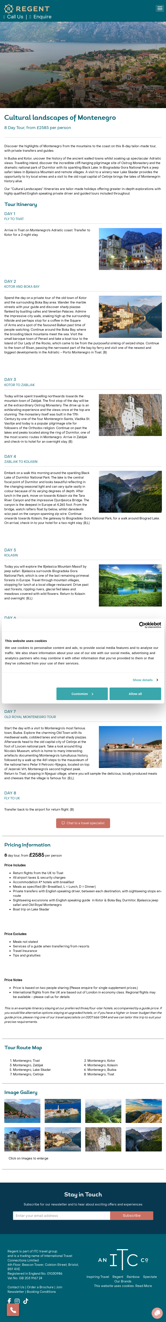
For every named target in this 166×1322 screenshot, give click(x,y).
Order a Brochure (40, 1287)
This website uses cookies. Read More (123, 1286)
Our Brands (122, 1281)
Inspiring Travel (98, 1277)
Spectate (150, 1277)
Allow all (135, 693)
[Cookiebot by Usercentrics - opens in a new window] (142, 625)
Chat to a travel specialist (83, 823)
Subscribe (132, 1215)
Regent (117, 1277)
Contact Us (16, 1287)
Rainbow (133, 1277)
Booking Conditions (41, 1292)
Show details (143, 680)
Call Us (14, 17)
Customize (82, 693)
